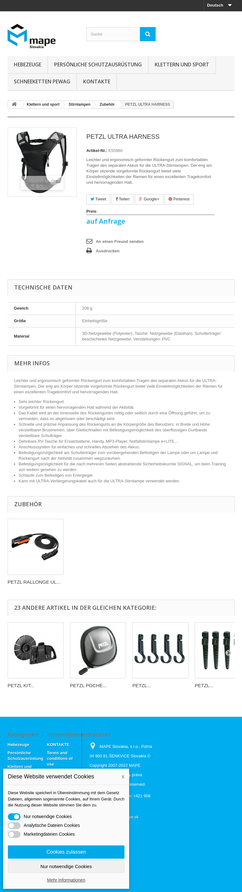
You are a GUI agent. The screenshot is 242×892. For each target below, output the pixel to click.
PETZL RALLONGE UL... (34, 582)
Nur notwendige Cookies (66, 866)
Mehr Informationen (66, 880)
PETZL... (141, 685)
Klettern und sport (182, 64)
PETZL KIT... (21, 685)
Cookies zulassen (66, 852)
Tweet (98, 199)
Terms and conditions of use (60, 758)
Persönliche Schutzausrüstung (98, 64)
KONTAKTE (96, 81)
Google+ (149, 199)
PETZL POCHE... (88, 685)
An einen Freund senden (120, 241)
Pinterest (179, 199)
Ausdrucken (107, 251)
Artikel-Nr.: (96, 150)
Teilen (123, 199)
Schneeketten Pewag (42, 81)
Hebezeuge (27, 64)
